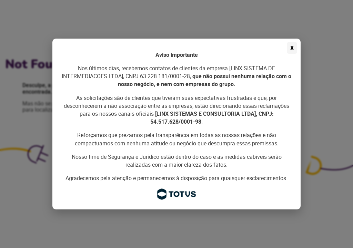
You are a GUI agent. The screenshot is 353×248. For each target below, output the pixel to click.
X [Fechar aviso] (292, 48)
